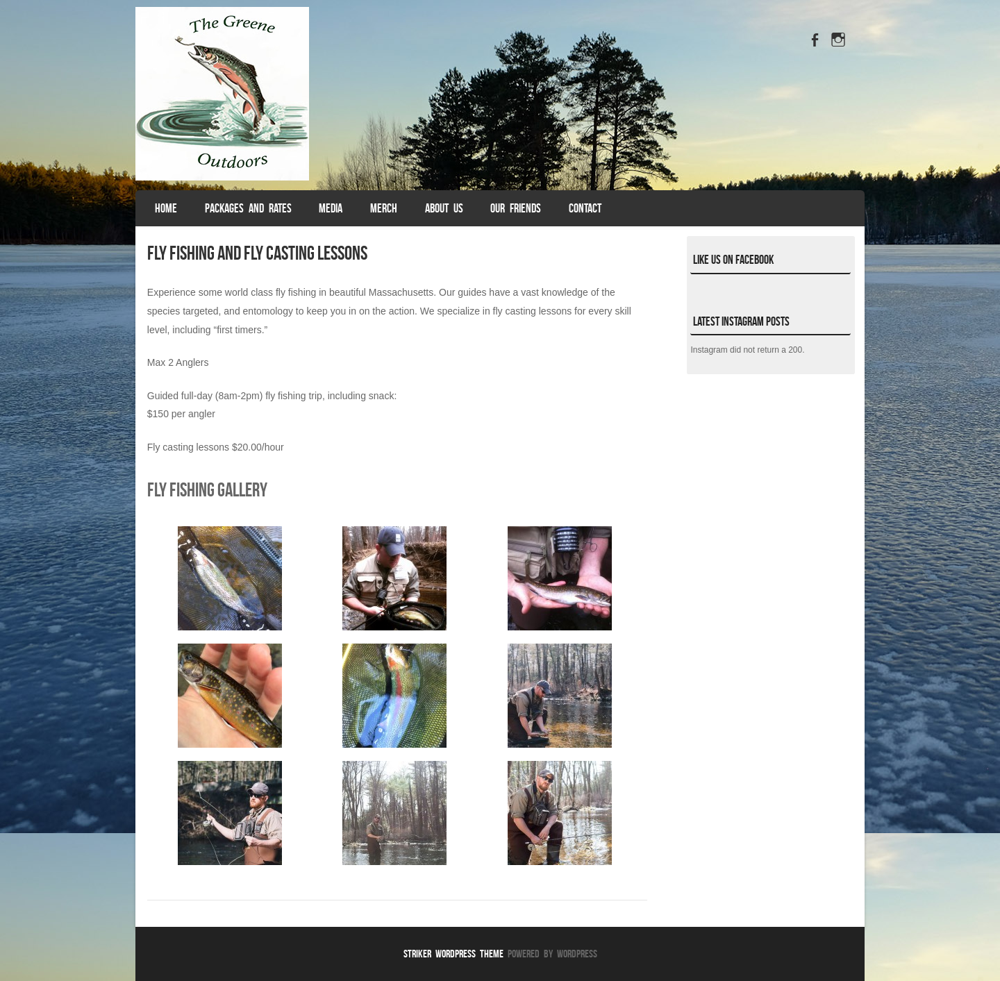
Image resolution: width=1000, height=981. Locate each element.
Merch (383, 208)
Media (330, 208)
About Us (444, 208)
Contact (585, 208)
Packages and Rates (248, 208)
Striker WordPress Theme (453, 953)
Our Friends (515, 208)
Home (166, 208)
